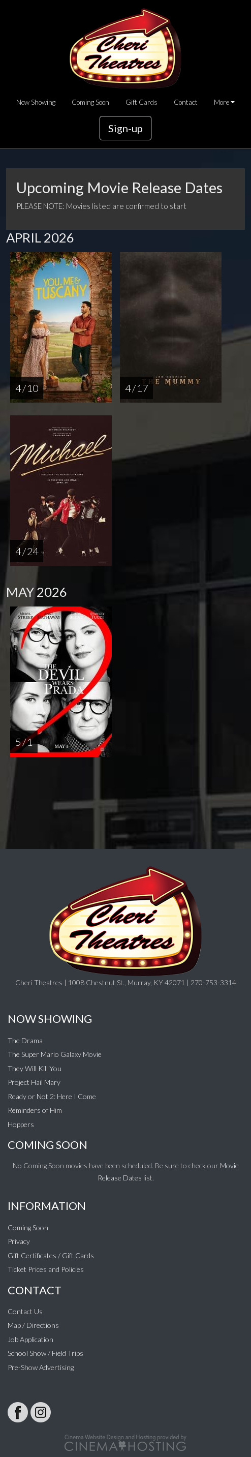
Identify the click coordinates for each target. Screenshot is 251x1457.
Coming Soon (90, 102)
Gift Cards (141, 102)
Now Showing (35, 102)
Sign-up (125, 128)
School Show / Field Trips (45, 1353)
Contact (186, 102)
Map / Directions (33, 1325)
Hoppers (21, 1124)
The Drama (25, 1040)
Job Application (30, 1339)
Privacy (19, 1241)
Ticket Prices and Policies (46, 1269)
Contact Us (25, 1311)
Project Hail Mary (34, 1082)
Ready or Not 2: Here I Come (52, 1096)
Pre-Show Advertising (41, 1367)
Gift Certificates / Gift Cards (51, 1255)
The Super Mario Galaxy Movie (55, 1054)
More (221, 102)
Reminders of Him (35, 1110)
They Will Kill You (34, 1068)
